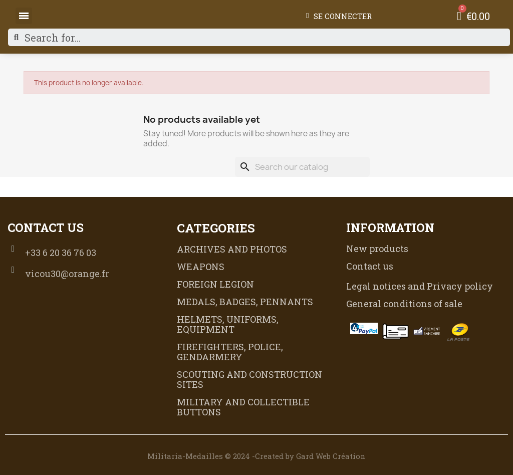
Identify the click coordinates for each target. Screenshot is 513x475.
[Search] (302, 167)
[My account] (339, 16)
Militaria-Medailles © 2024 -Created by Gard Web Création (256, 456)
